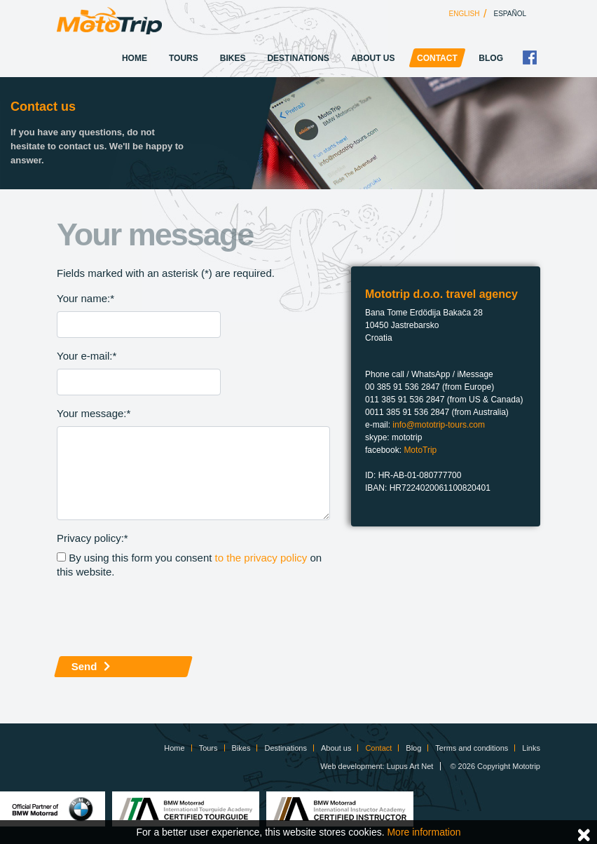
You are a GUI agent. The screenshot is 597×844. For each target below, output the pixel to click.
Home (134, 58)
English (464, 14)
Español (510, 14)
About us (373, 58)
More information (423, 832)
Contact (437, 58)
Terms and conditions (471, 748)
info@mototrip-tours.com (438, 425)
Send (84, 666)
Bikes (233, 58)
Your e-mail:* (86, 356)
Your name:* (85, 298)
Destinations (298, 58)
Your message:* (93, 413)
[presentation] (163, 617)
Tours (183, 58)
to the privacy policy (261, 558)
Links (531, 748)
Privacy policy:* (92, 538)
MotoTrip (420, 450)
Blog (491, 58)
